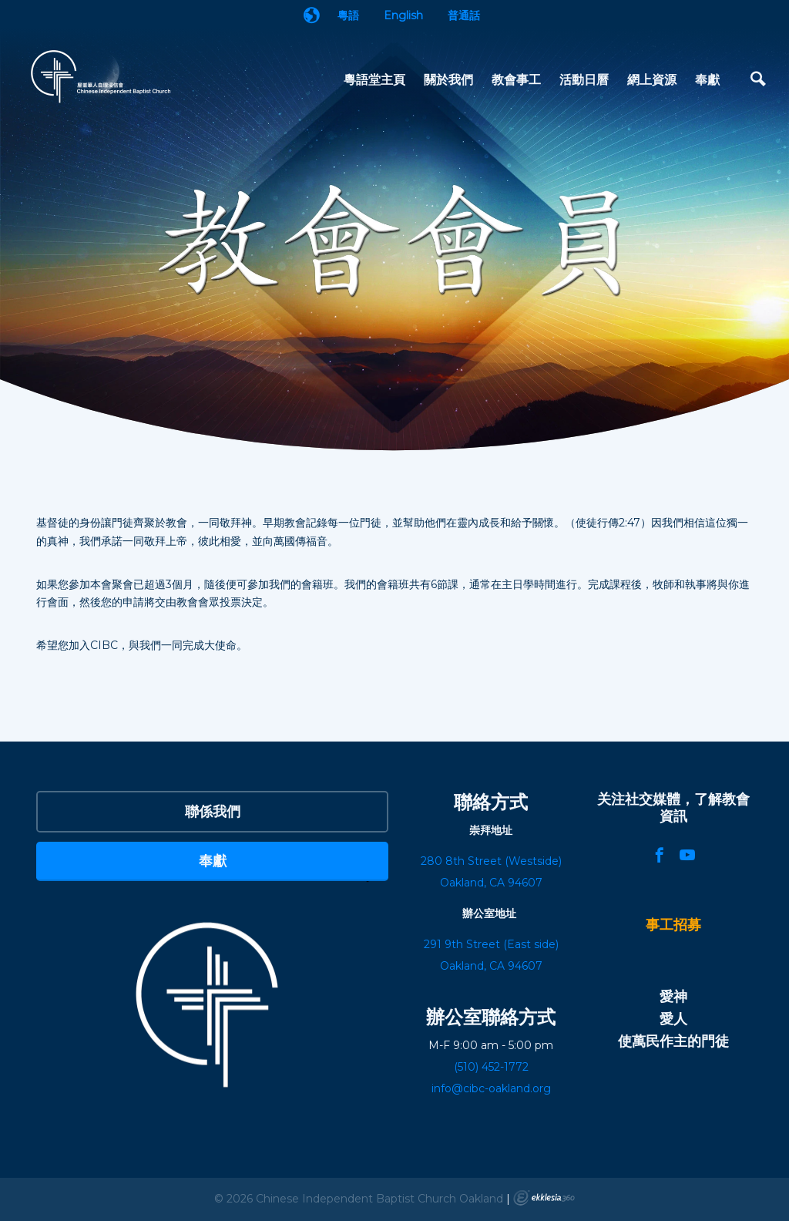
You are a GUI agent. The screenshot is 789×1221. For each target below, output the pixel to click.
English (403, 15)
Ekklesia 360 (544, 1198)
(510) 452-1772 (491, 1067)
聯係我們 (212, 810)
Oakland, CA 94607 (491, 966)
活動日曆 (584, 79)
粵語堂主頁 (374, 79)
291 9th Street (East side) (491, 944)
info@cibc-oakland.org (491, 1088)
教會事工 (516, 79)
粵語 (348, 15)
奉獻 (707, 79)
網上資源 (652, 79)
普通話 (464, 15)
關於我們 (448, 79)
